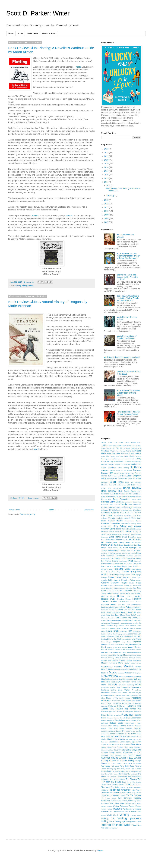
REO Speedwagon (133, 718)
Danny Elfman (122, 534)
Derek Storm (118, 545)
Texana (138, 766)
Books (20, 33)
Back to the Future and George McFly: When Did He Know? (127, 277)
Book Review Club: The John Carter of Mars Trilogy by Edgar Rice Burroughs (128, 255)
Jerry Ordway (132, 618)
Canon (124, 502)
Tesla (132, 766)
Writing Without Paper (133, 821)
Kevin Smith (112, 631)
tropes (123, 795)
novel (36, 449)
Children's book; (126, 510)
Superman (105, 763)
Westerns (117, 808)
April (109, 185)
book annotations (114, 488)
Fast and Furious (126, 564)
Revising (133, 720)
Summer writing (127, 760)
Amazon (36, 215)
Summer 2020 (107, 755)
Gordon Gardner (110, 582)
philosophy (134, 695)
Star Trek (120, 744)
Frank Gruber (136, 569)
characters (137, 504)
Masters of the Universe (123, 650)
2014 (106, 182)
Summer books (134, 755)
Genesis (127, 575)
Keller (103, 631)
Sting (129, 750)
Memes (138, 652)
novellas (112, 687)
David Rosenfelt (128, 537)
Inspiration (137, 607)
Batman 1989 (107, 473)
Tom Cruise (115, 787)
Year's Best (136, 825)
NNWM (118, 682)
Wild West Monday (108, 811)
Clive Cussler (107, 515)
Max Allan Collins (108, 652)
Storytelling (136, 750)
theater (138, 782)
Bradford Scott (131, 494)
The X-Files (131, 782)
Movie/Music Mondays (111, 666)
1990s (129, 445)
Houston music (108, 599)
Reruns (103, 720)
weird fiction (136, 803)
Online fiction (116, 690)
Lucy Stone (126, 642)
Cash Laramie (114, 504)
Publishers (121, 706)
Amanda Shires (112, 459)
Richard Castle (116, 723)
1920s (103, 443)
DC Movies (106, 542)
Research (110, 720)
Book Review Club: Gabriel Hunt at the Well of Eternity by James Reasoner (128, 298)
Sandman (129, 728)
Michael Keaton (135, 658)
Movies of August (120, 669)
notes (124, 685)
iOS (125, 610)
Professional (137, 703)
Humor (138, 602)
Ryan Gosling (119, 728)
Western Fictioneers (120, 806)
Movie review (124, 663)
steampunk (111, 747)
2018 (106, 167)
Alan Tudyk (110, 456)
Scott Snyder (130, 731)
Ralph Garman (107, 715)
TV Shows (135, 795)
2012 (106, 204)
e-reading (111, 553)
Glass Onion (136, 577)
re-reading (117, 715)
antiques (111, 464)
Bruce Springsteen (121, 499)
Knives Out (137, 631)
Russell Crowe (106, 728)
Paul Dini (131, 693)
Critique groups (114, 531)
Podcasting (136, 698)
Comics (138, 521)
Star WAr (127, 744)
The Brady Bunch (123, 769)
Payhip (138, 693)
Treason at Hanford (120, 793)
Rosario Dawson (126, 726)
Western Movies (135, 806)
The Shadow (131, 779)
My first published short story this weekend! (122, 357)
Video (130, 801)
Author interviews (108, 468)
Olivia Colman (121, 687)
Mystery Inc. (137, 673)
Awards (112, 470)
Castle (123, 504)
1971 (110, 445)
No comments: (33, 498)
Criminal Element (128, 529)
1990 (124, 445)
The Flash (115, 771)
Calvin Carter (115, 502)
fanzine (117, 564)
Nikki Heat (110, 682)
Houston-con (124, 602)
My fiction (128, 673)
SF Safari (132, 734)
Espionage (123, 561)
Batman (137, 470)
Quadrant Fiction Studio (118, 711)
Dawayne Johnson (115, 540)
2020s (109, 448)
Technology (105, 766)
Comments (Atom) (27, 514)
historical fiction (108, 596)
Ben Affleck (127, 476)
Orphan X (128, 690)
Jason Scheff (131, 615)
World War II (112, 815)
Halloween (128, 588)
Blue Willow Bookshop (117, 485)
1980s (119, 445)
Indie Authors (126, 607)
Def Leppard (136, 542)
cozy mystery (134, 526)
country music (136, 523)
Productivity (126, 703)
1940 (115, 443)
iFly (128, 604)
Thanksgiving (111, 769)
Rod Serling (113, 726)
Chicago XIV (106, 510)
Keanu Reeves (135, 628)
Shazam (109, 736)
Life (135, 636)
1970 (139, 443)
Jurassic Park (124, 626)
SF (125, 733)
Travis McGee (106, 793)
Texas (103, 769)
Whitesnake (127, 809)
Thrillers (128, 784)
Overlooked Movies (109, 693)
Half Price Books (118, 588)
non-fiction (126, 682)
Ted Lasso (115, 766)
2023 (106, 149)
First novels (137, 564)
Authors (135, 467)
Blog (113, 481)
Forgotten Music (122, 569)
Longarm (116, 642)
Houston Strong (124, 599)
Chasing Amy (119, 507)
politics (138, 701)
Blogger (100, 850)
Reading (127, 714)
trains (133, 790)
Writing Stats (107, 821)
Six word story (131, 739)
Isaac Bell (131, 610)
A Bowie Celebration (131, 448)
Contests (105, 523)
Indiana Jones (115, 607)
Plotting (127, 698)
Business (105, 502)
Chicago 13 (137, 507)
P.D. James (122, 693)
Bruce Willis (136, 499)
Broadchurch (136, 496)
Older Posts (89, 510)
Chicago (128, 507)
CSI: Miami (126, 531)
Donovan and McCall (128, 550)
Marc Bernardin (130, 644)
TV (127, 795)
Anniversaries (130, 461)
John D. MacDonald (129, 620)
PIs (140, 695)
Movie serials (136, 663)
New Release (124, 679)
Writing (18, 286)
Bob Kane (131, 485)
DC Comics (135, 539)
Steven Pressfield (107, 750)
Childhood (116, 510)
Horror (129, 596)
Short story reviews (116, 739)
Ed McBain (132, 553)
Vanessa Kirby (123, 801)
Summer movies (109, 757)
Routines (138, 726)
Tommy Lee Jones (126, 787)
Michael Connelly (107, 658)
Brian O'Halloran (112, 496)
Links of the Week (114, 639)
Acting (128, 451)
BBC (110, 476)
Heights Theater (119, 593)
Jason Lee (110, 615)
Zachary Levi (112, 828)
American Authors (130, 459)
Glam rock (126, 577)
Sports (103, 744)
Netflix (107, 679)
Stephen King (122, 747)
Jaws (110, 618)
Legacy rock (132, 634)
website (70, 215)
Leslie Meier (110, 636)
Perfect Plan (106, 695)
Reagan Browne (113, 718)
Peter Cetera (126, 695)
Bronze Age (106, 499)
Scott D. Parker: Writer (38, 13)
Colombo (104, 518)
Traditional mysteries (119, 790)
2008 (106, 218)
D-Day (135, 531)
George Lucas (114, 577)
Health (110, 593)
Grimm (120, 585)
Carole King (137, 502)
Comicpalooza (129, 521)
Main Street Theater (117, 644)
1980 (114, 445)
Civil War (137, 513)
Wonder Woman (131, 811)
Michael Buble (136, 655)
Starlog (103, 747)
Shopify (133, 736)
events (130, 561)
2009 (106, 215)
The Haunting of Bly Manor (128, 771)
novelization (105, 687)
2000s (134, 445)
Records (122, 718)
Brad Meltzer (119, 494)
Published (112, 706)
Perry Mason (116, 695)
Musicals (121, 673)
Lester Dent (128, 636)
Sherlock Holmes (122, 736)
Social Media (32, 33)
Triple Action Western (110, 795)
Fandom (104, 564)
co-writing (127, 515)
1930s (110, 443)
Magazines (137, 642)
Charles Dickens (107, 507)
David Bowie (115, 537)
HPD (132, 602)
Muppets (129, 669)
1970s (104, 445)
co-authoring (118, 515)
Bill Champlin (119, 478)
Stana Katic (111, 744)
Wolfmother (120, 811)
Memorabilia (112, 655)
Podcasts (106, 700)
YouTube (104, 828)
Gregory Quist (113, 585)
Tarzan (125, 763)
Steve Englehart (135, 747)
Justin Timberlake (123, 628)
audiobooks (136, 464)
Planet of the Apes (114, 698)
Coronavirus (125, 523)
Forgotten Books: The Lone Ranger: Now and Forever (128, 413)
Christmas (137, 510)
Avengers (104, 470)
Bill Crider (128, 478)
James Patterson (113, 612)
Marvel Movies (107, 650)
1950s (127, 443)
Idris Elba (121, 604)
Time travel (105, 787)
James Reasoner (128, 612)
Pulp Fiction (116, 708)
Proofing (104, 706)
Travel (138, 790)
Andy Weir (113, 461)
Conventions (115, 523)
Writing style (120, 821)
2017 (106, 171)
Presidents (117, 703)
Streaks (118, 752)
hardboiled (110, 591)
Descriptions (128, 545)
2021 (106, 156)
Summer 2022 (120, 755)
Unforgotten (105, 801)
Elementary (120, 556)
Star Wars (136, 744)
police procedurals (128, 701)
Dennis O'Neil (107, 545)
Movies (128, 666)
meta (129, 655)
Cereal (130, 504)
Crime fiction (115, 529)
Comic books (115, 520)
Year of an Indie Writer (116, 824)
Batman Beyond (119, 473)
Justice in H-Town (108, 628)
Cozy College (120, 526)
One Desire (131, 687)
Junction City (112, 626)
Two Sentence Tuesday (129, 798)
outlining (138, 690)
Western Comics (106, 806)
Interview (119, 610)
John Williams (110, 623)
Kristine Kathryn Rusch (109, 634)
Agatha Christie (135, 453)
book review (132, 488)
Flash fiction (111, 566)
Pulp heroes (130, 709)
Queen (130, 711)
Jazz (113, 618)
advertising (124, 453)
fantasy (111, 564)
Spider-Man (136, 742)
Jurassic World (135, 626)
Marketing (110, 647)
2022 (106, 152)
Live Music (136, 639)
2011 (106, 207)
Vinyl (134, 801)
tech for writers (135, 763)
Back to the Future (124, 470)
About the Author (49, 33)
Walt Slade (114, 803)
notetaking (130, 685)
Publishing (131, 706)
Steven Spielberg (120, 750)
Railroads (137, 711)
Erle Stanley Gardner (109, 561)
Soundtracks (113, 742)
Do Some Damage (127, 548)
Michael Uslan (106, 660)
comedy (127, 518)
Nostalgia (112, 684)
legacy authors (123, 634)
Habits (135, 585)
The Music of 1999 (124, 776)
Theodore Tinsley (118, 784)
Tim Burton (136, 784)
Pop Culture (106, 703)
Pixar (103, 698)
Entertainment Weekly (133, 558)
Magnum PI (105, 644)
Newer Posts (14, 510)
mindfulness (137, 660)
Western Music (106, 809)
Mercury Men (122, 655)
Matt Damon (136, 650)
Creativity (105, 529)
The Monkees (111, 776)
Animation (121, 461)
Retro (128, 720)
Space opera (125, 742)
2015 (106, 178)
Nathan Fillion (129, 676)
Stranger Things (108, 752)
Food (119, 566)
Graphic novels (127, 583)
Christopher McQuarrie (110, 513)
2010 (106, 211)
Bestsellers (110, 478)
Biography (104, 482)
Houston (137, 596)
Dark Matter (131, 534)
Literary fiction (126, 639)
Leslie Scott (119, 636)
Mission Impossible (109, 663)
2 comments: (29, 282)
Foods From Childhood (131, 566)
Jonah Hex (119, 623)
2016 (106, 174)
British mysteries (125, 496)
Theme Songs (106, 784)
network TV (114, 679)
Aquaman (127, 464)
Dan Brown (113, 534)
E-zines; (118, 553)
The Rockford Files (117, 779)
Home (10, 33)
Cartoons (104, 504)
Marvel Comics (134, 647)
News (131, 679)
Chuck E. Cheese (126, 513)
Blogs (121, 482)
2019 (106, 163)
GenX (133, 575)
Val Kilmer (114, 801)
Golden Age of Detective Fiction (121, 580)
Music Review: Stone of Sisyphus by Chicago (126, 337)
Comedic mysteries (115, 518)
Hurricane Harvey (108, 604)
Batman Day (130, 473)
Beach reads (116, 476)
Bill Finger (137, 478)
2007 (106, 222)
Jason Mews (120, 615)
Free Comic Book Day (110, 572)
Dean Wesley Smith (121, 542)
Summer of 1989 (126, 758)
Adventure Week (113, 453)
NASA (121, 676)
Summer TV (114, 760)
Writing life (107, 818)
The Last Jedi (132, 774)
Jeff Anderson (121, 618)
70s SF (119, 448)
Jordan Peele (127, 623)
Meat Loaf (131, 652)
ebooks (124, 553)
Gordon (138, 580)
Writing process (27, 286)
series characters (117, 734)
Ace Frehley (120, 451)
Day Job (125, 540)
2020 (106, 160)
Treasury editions (135, 793)
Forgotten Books (107, 569)
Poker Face (116, 701)
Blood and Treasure (133, 482)
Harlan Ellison (120, 591)
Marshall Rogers (121, 647)
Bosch (112, 494)
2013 (106, 200)
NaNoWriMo (109, 676)
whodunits (137, 809)
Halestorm (109, 588)
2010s (103, 448)
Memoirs (104, 655)
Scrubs (138, 731)
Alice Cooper (129, 456)
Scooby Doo (120, 731)
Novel (138, 684)
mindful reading (126, 660)
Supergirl (138, 761)
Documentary (113, 550)
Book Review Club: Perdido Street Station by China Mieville (128, 392)
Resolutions (120, 720)
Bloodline (104, 485)
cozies (103, 526)
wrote (78, 67)
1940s (121, 443)
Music (113, 672)
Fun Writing (113, 575)
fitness (103, 566)
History (120, 596)
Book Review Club (111, 491)
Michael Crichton (121, 658)
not (119, 685)
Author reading (123, 468)
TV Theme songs (108, 798)
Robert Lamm (130, 723)
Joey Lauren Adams (114, 620)
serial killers (105, 734)
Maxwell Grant (120, 652)
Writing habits (136, 815)
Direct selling (112, 548)
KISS (130, 631)
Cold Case (137, 515)
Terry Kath (124, 766)
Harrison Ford (130, 591)
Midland (115, 660)
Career (129, 502)
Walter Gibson (125, 803)
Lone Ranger (106, 642)
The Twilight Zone (118, 782)
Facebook (137, 561)
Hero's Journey (131, 593)
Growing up (128, 585)
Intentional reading (107, 610)
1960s (133, 443)
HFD (139, 593)
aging (103, 456)
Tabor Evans (116, 763)
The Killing (122, 774)
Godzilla (104, 580)
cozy (109, 526)
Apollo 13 (118, 464)
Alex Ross (119, 456)
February (111, 195)
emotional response (133, 556)
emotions (104, 558)
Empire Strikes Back (116, 558)
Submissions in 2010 (132, 752)
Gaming (121, 575)
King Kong (123, 631)
